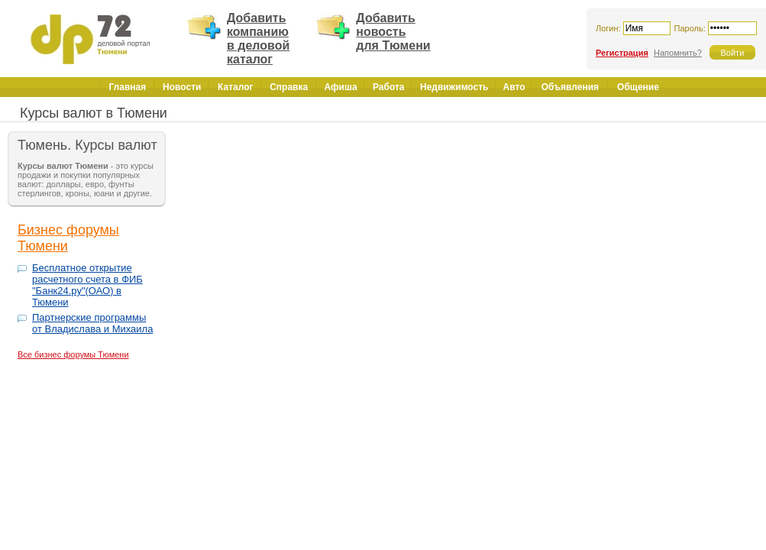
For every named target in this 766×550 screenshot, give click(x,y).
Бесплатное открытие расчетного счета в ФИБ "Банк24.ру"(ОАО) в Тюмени (87, 285)
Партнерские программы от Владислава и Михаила (92, 323)
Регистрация (622, 52)
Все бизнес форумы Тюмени (73, 354)
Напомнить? (678, 52)
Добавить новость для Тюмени (393, 31)
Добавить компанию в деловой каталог (258, 38)
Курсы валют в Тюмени (93, 113)
